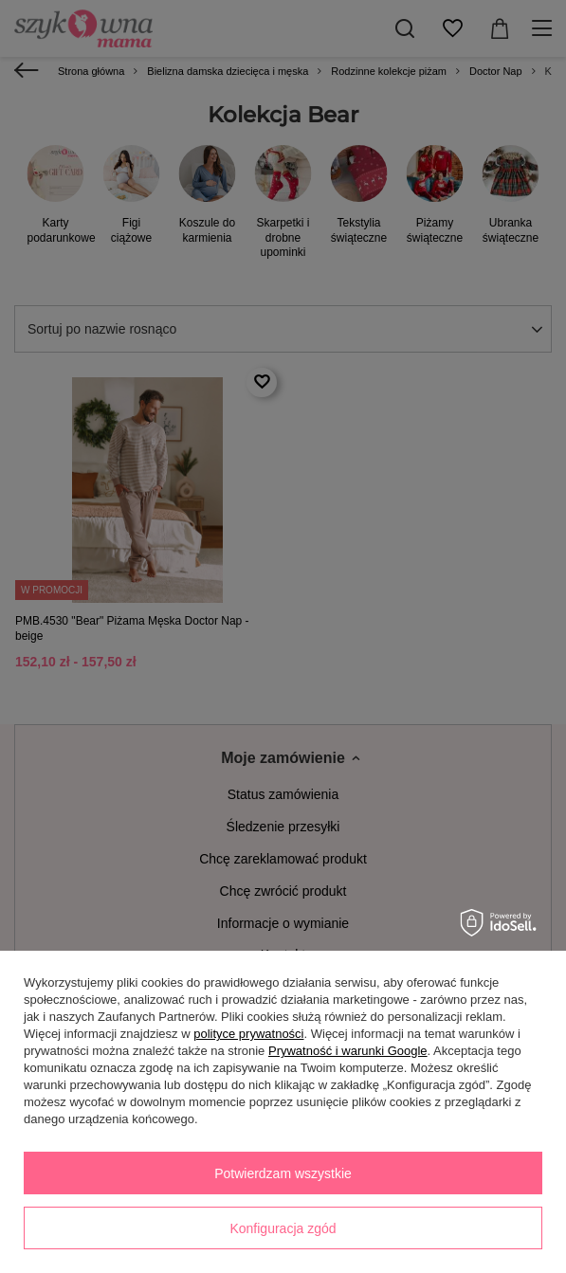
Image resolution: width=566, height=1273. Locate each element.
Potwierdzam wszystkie (283, 1173)
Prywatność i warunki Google (348, 1051)
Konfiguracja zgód (282, 1228)
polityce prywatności (248, 1034)
